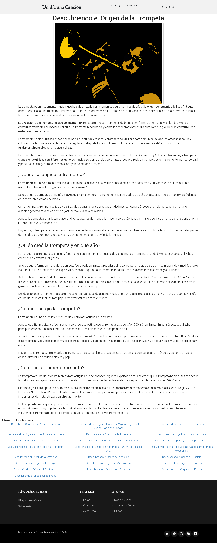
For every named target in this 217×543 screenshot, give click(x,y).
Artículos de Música (123, 505)
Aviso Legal (116, 5)
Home (85, 500)
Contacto (132, 5)
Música (116, 510)
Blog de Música (121, 500)
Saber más (25, 506)
